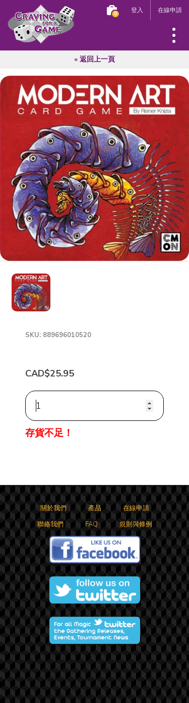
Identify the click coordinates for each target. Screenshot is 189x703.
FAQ (91, 524)
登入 (137, 10)
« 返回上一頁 (94, 59)
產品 (94, 508)
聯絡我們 (50, 524)
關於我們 (53, 508)
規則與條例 (135, 524)
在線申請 (170, 10)
